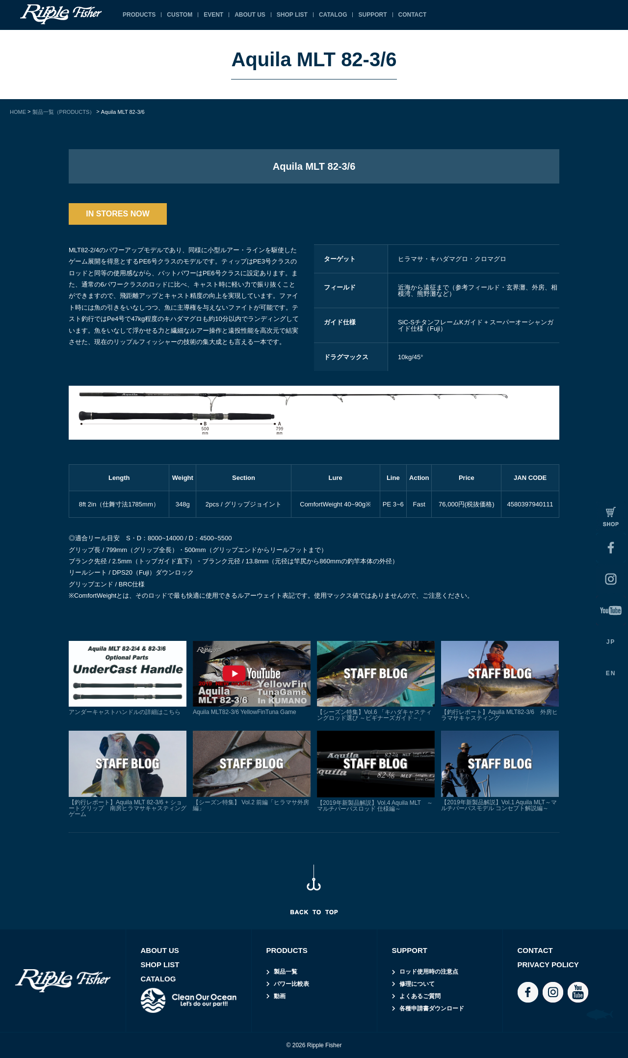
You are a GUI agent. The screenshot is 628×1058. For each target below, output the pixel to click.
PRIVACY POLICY (548, 964)
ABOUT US (250, 14)
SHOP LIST (292, 14)
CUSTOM (179, 14)
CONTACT (412, 14)
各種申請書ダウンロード (431, 1008)
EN (611, 673)
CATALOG (333, 14)
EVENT (213, 14)
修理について (417, 983)
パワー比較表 (291, 983)
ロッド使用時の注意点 (428, 971)
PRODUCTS (139, 14)
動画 (280, 996)
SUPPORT (372, 14)
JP (611, 641)
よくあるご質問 (420, 996)
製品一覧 (285, 971)
